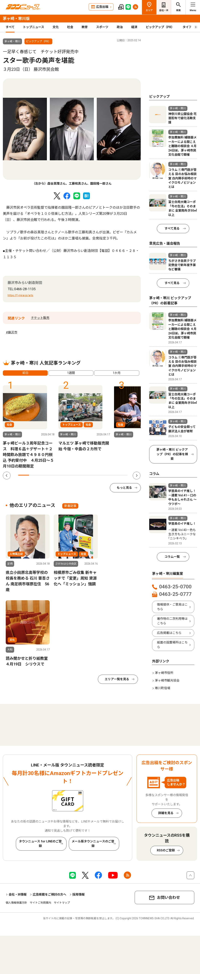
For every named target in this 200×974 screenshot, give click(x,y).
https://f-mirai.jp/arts (20, 295)
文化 (56, 27)
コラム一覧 (172, 557)
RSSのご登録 (166, 850)
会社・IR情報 (18, 894)
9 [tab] (111, 475)
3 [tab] (45, 475)
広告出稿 (102, 7)
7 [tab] (89, 475)
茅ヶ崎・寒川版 (16, 18)
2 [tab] (34, 475)
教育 (85, 27)
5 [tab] (67, 475)
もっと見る (124, 487)
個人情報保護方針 (16, 902)
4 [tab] (56, 475)
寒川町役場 (162, 688)
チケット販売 (40, 318)
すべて (10, 27)
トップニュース (33, 27)
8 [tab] (100, 475)
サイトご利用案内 (40, 902)
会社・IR (163, 10)
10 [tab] (122, 475)
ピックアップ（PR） (160, 27)
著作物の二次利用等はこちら (172, 621)
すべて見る (172, 228)
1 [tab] (23, 475)
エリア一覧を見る (117, 679)
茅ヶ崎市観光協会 (167, 680)
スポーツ (102, 27)
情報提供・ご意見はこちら (172, 607)
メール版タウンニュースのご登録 (93, 844)
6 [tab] (78, 475)
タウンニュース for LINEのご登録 (40, 844)
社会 (70, 27)
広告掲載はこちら (169, 633)
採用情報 (78, 894)
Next (136, 475)
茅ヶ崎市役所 (164, 673)
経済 (134, 27)
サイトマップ (62, 902)
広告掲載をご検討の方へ (49, 894)
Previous (7, 475)
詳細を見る (165, 813)
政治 (120, 27)
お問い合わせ (168, 897)
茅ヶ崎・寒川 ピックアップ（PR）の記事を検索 (172, 454)
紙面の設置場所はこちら (172, 645)
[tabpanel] (72, 132)
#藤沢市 (11, 332)
